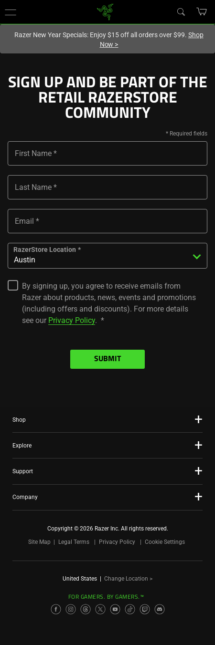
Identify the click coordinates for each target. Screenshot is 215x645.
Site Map (39, 542)
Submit (107, 359)
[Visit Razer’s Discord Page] (159, 609)
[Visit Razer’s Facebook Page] (56, 609)
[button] (10, 12)
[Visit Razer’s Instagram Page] (70, 609)
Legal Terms (73, 542)
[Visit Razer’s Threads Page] (85, 609)
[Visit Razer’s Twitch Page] (144, 609)
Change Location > (128, 578)
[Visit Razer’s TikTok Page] (130, 609)
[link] (105, 11)
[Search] (180, 11)
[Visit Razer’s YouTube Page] (115, 609)
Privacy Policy (71, 320)
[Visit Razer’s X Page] (100, 609)
